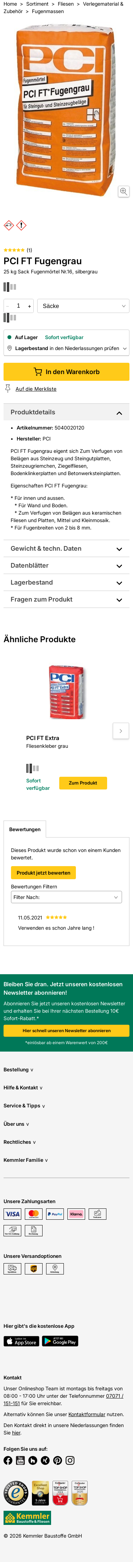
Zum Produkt (83, 783)
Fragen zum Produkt (41, 599)
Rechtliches (20, 1142)
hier (16, 1433)
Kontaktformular (86, 1414)
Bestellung (18, 1069)
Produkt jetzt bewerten (43, 873)
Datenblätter (30, 565)
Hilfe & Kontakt (23, 1087)
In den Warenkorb (66, 371)
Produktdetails (33, 412)
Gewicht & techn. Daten (46, 548)
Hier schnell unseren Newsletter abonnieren (67, 1030)
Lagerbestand (32, 582)
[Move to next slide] (121, 731)
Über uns (16, 1124)
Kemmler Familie (26, 1160)
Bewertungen (24, 829)
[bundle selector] (83, 306)
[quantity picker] (18, 306)
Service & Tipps (24, 1106)
